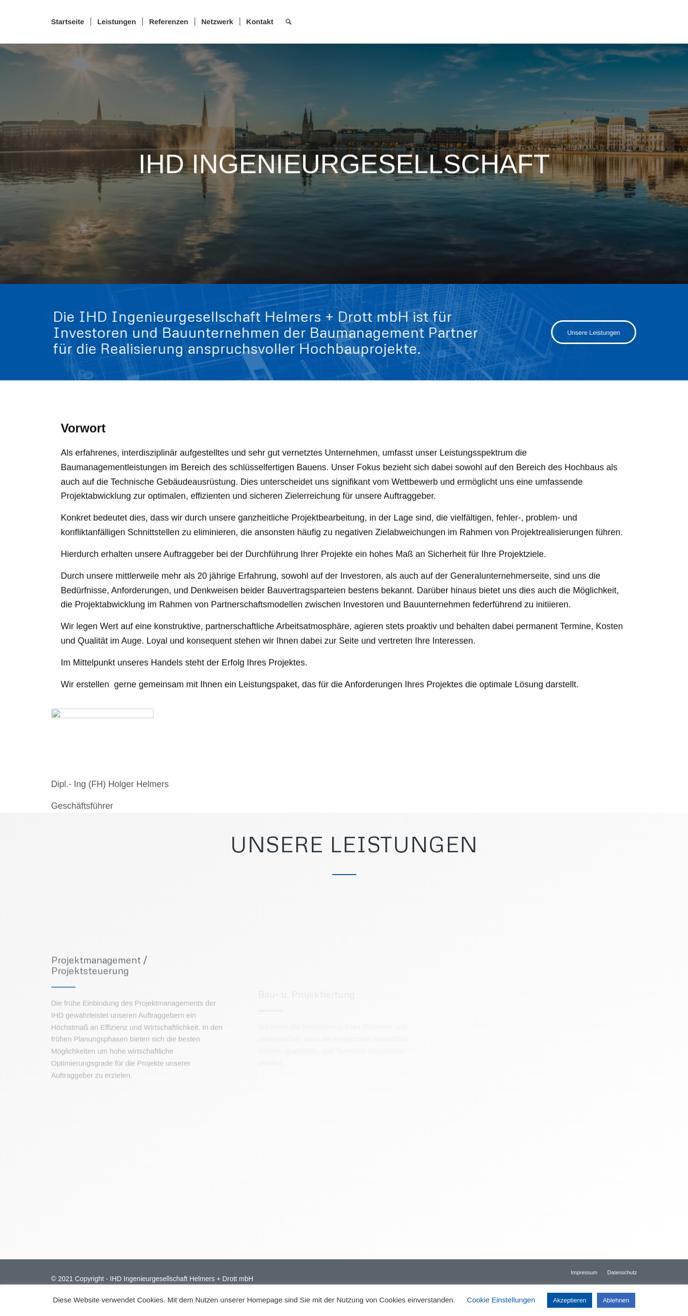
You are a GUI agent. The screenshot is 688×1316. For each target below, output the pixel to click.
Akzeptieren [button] (569, 1300)
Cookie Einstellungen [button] (501, 1300)
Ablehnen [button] (616, 1300)
